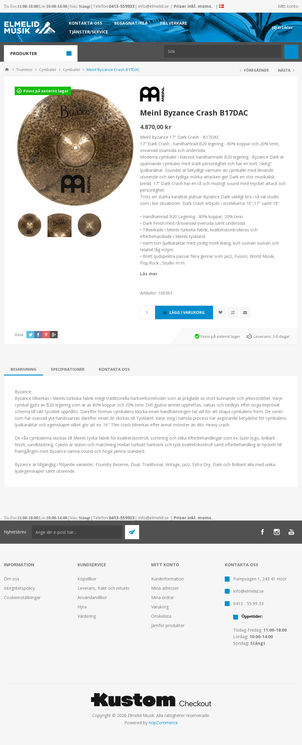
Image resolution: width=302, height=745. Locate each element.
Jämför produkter (168, 625)
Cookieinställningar (22, 597)
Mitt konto (288, 6)
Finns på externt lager (46, 91)
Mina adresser (165, 588)
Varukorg (160, 607)
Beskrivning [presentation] (23, 369)
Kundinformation (167, 579)
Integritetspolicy (19, 588)
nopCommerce (163, 722)
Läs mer (148, 274)
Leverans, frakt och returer (104, 588)
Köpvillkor (87, 579)
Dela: (19, 334)
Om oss (11, 579)
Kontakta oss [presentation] (114, 369)
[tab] (23, 369)
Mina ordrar (162, 597)
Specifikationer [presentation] (67, 369)
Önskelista (161, 616)
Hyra (82, 607)
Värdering (87, 616)
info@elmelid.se (153, 6)
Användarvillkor (92, 597)
